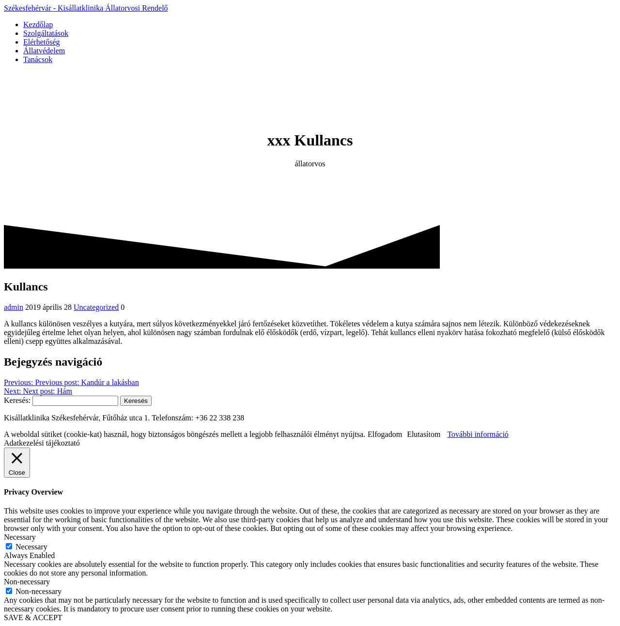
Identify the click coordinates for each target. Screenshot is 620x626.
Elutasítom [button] (423, 434)
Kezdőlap (38, 24)
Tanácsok (37, 59)
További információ (477, 434)
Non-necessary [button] (27, 582)
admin (13, 307)
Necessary (31, 547)
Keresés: (17, 400)
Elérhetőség (41, 42)
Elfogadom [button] (385, 434)
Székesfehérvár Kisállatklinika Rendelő (86, 8)
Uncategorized (96, 307)
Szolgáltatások (45, 33)
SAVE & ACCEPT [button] (33, 617)
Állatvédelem (44, 51)
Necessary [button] (20, 537)
